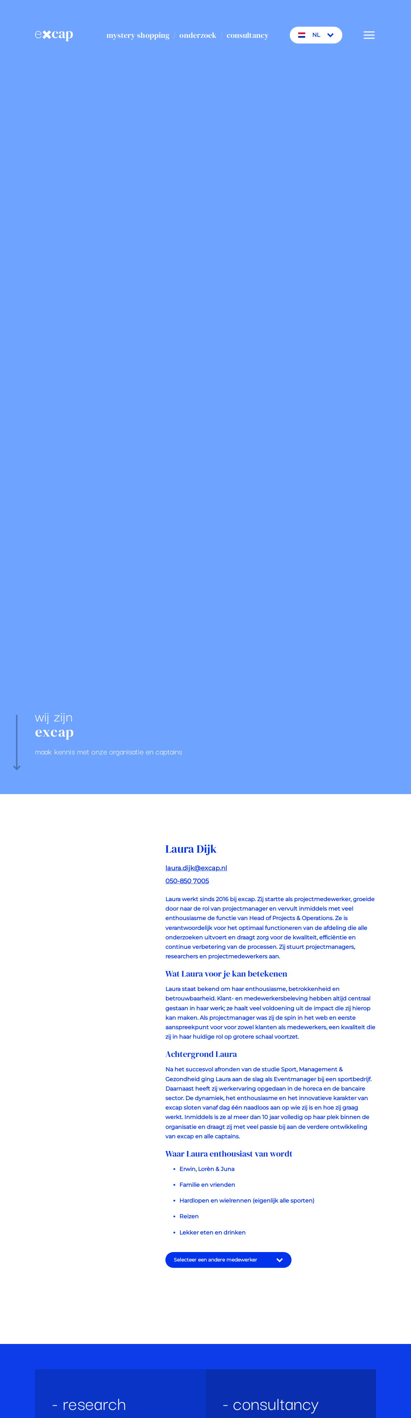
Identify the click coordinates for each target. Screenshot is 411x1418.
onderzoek (198, 35)
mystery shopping (138, 35)
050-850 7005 (187, 888)
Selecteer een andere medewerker (228, 1266)
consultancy (248, 35)
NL (316, 35)
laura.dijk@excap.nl (196, 875)
